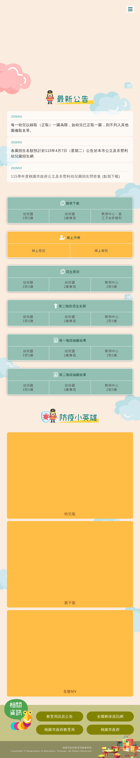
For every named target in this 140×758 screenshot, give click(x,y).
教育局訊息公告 (59, 716)
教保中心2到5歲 (111, 284)
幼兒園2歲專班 (70, 215)
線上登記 (38, 250)
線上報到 (101, 250)
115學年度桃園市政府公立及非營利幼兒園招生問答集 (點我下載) (65, 176)
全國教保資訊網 (110, 716)
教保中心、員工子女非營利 (112, 215)
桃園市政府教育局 (59, 730)
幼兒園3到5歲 (28, 215)
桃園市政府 (110, 730)
